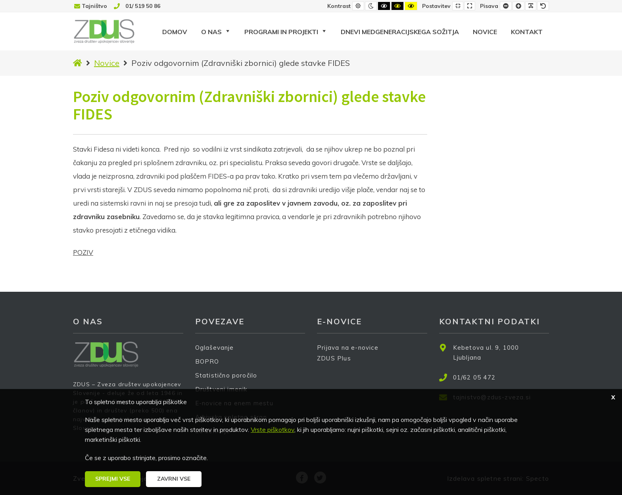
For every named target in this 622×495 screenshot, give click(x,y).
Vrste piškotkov (272, 429)
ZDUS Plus (337, 363)
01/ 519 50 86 (142, 6)
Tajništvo (94, 6)
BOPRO (207, 361)
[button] (112, 479)
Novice (106, 63)
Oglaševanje (214, 347)
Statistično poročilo (226, 375)
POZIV (83, 252)
